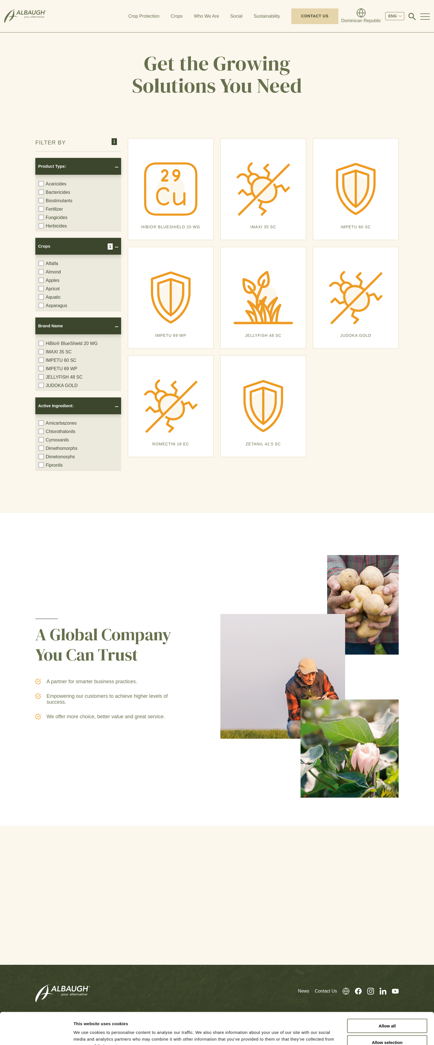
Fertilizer (51, 208)
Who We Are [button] (206, 16)
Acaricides (52, 183)
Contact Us (315, 16)
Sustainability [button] (267, 16)
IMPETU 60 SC (57, 360)
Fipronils (51, 465)
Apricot (49, 288)
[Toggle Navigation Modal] (425, 16)
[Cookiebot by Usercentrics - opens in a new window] (36, 1034)
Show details (294, 1034)
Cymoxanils (54, 439)
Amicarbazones (58, 422)
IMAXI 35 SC (55, 351)
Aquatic (50, 297)
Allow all (387, 995)
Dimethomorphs (58, 448)
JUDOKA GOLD (58, 385)
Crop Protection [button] (144, 16)
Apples (49, 280)
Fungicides (53, 217)
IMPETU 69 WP (58, 368)
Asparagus (53, 305)
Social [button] (236, 16)
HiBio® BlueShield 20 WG (68, 343)
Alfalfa (48, 263)
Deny (387, 1028)
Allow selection (387, 1012)
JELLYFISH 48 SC (60, 376)
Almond (50, 271)
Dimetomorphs (57, 456)
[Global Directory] (361, 16)
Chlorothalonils (57, 431)
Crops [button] (177, 16)
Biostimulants (55, 200)
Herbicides (53, 225)
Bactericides (54, 192)
